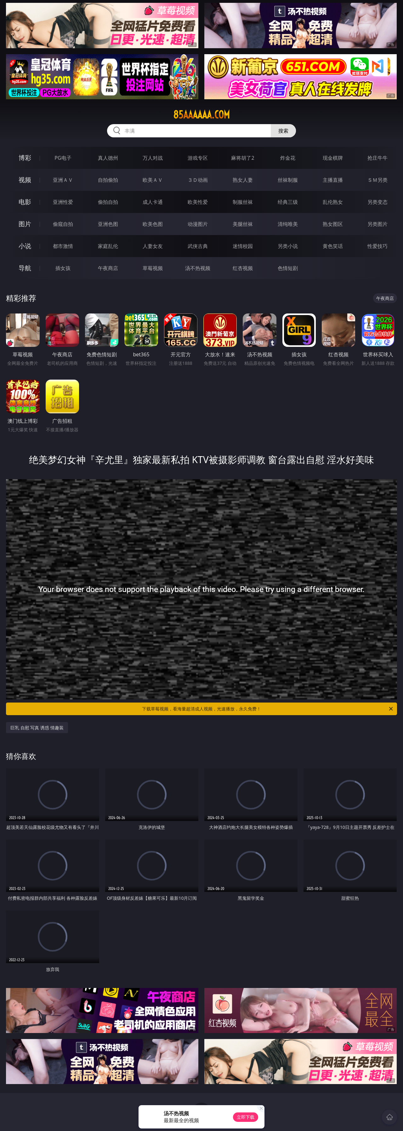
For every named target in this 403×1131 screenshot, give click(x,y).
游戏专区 (198, 157)
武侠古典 (198, 246)
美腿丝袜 (243, 224)
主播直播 (333, 179)
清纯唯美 (288, 224)
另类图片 (377, 224)
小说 (25, 246)
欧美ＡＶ (153, 179)
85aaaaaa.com (201, 114)
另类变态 (377, 201)
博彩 (25, 157)
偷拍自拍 (108, 201)
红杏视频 (243, 268)
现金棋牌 (333, 157)
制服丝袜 (243, 201)
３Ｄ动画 (198, 179)
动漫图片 (198, 224)
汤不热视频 (197, 268)
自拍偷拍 (108, 179)
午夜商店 (108, 268)
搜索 (283, 130)
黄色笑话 (333, 246)
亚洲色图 (108, 224)
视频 (25, 179)
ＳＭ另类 (377, 179)
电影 (25, 202)
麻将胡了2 (242, 157)
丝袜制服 (288, 179)
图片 (25, 224)
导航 (25, 268)
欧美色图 (153, 224)
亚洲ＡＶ (63, 179)
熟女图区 (333, 224)
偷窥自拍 (63, 224)
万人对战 (153, 157)
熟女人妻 (243, 179)
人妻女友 (153, 246)
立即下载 (245, 1117)
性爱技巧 (377, 246)
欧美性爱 (198, 201)
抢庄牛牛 (377, 157)
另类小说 (288, 246)
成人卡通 (153, 201)
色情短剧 (288, 268)
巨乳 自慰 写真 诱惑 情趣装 (37, 728)
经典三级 (288, 201)
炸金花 (287, 157)
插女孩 (63, 268)
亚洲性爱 (63, 201)
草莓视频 (153, 268)
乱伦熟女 (333, 201)
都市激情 (63, 246)
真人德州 (108, 157)
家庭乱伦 (108, 246)
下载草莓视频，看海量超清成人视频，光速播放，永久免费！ (268, 709)
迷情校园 (243, 246)
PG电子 (62, 157)
